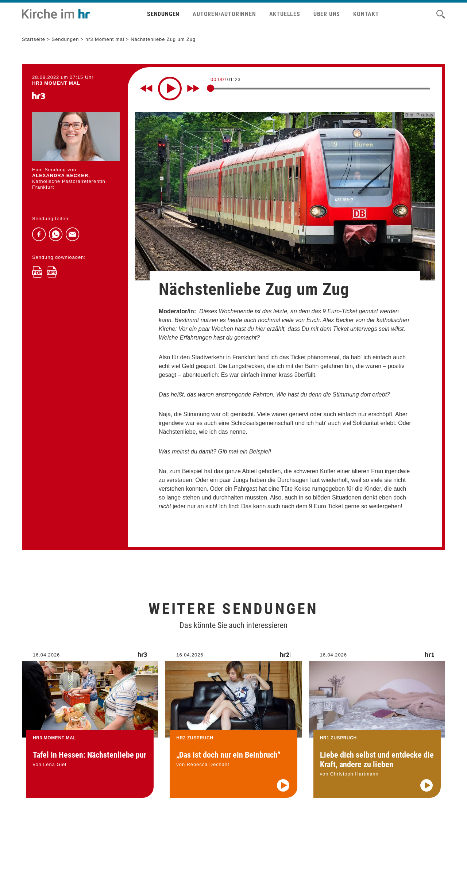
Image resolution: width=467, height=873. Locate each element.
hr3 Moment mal (104, 39)
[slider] (210, 88)
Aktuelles (284, 14)
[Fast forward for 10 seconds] (193, 88)
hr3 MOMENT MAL (56, 83)
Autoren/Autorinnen (224, 14)
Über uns (326, 14)
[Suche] (440, 14)
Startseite (33, 39)
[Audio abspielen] (283, 793)
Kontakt (366, 14)
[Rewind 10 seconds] (146, 88)
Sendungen (163, 14)
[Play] (170, 88)
